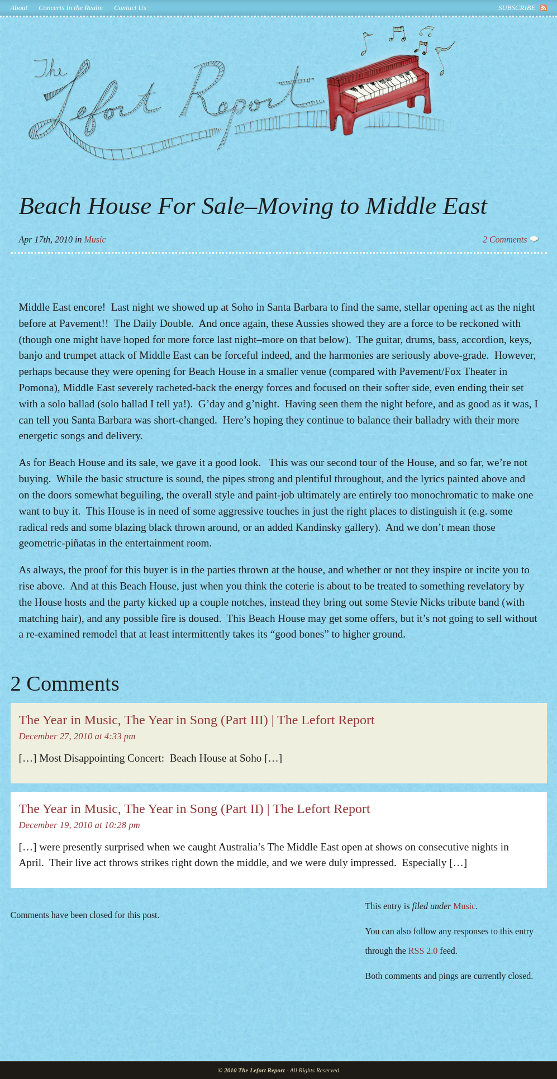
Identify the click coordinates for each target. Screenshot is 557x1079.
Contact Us (130, 8)
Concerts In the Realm (71, 8)
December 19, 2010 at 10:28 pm (79, 825)
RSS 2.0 (422, 951)
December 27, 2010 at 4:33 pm (77, 736)
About (19, 8)
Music (95, 239)
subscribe (516, 8)
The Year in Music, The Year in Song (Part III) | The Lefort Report (197, 719)
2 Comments (511, 239)
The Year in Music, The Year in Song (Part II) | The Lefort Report (194, 808)
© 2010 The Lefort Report (251, 1070)
